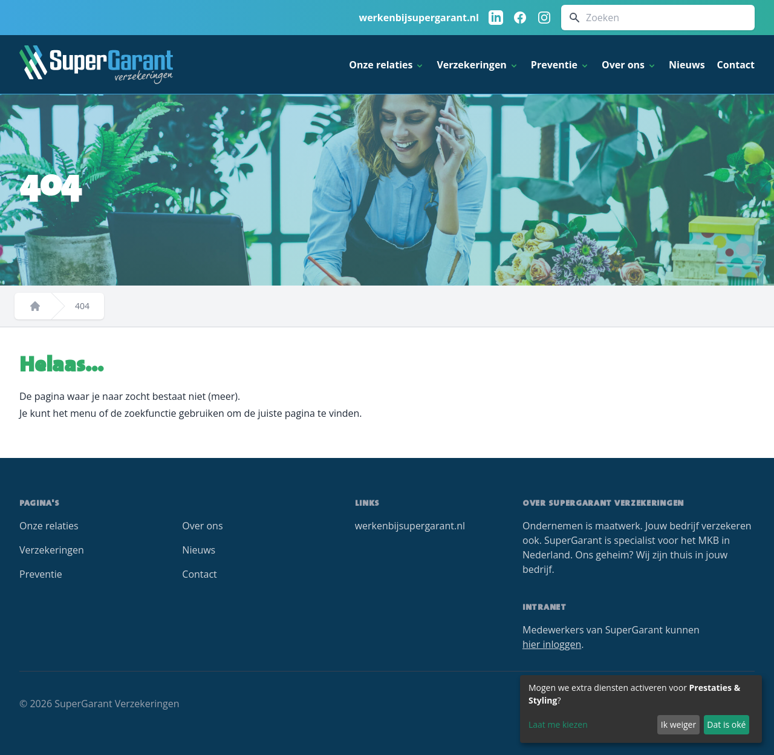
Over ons (202, 525)
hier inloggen (551, 644)
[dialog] (641, 709)
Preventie (40, 574)
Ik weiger (678, 724)
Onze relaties (49, 525)
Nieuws (687, 64)
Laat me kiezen (558, 724)
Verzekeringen (51, 550)
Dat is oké (726, 724)
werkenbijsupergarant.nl (419, 17)
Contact (736, 64)
